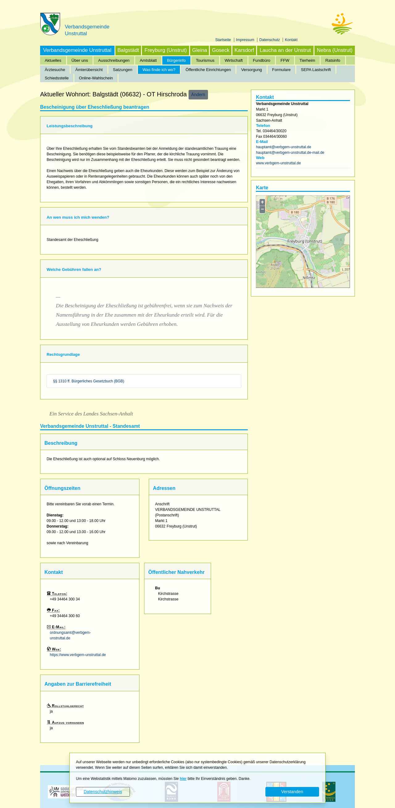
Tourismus (205, 60)
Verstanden (292, 791)
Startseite (223, 40)
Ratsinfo (332, 60)
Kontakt (291, 40)
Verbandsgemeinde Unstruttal (77, 50)
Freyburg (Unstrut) (165, 50)
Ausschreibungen (114, 60)
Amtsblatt (148, 60)
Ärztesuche (55, 69)
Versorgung (251, 69)
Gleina (199, 50)
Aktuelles (53, 60)
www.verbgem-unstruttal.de (278, 163)
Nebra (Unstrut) (335, 50)
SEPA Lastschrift (316, 69)
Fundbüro (261, 60)
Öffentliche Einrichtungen (208, 69)
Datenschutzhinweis (103, 791)
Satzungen (122, 69)
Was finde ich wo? (159, 69)
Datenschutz (270, 40)
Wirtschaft (234, 60)
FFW (285, 60)
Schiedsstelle (57, 78)
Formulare (281, 69)
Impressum (246, 40)
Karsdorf (244, 50)
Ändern (198, 94)
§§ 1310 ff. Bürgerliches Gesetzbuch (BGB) (88, 381)
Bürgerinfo (176, 60)
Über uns (80, 60)
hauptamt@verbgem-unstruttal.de (283, 147)
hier (183, 778)
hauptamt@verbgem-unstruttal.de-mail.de (290, 152)
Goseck (221, 50)
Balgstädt (128, 50)
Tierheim (307, 60)
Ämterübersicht (89, 69)
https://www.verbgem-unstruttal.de (78, 655)
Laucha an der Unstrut (285, 50)
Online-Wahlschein (96, 78)
